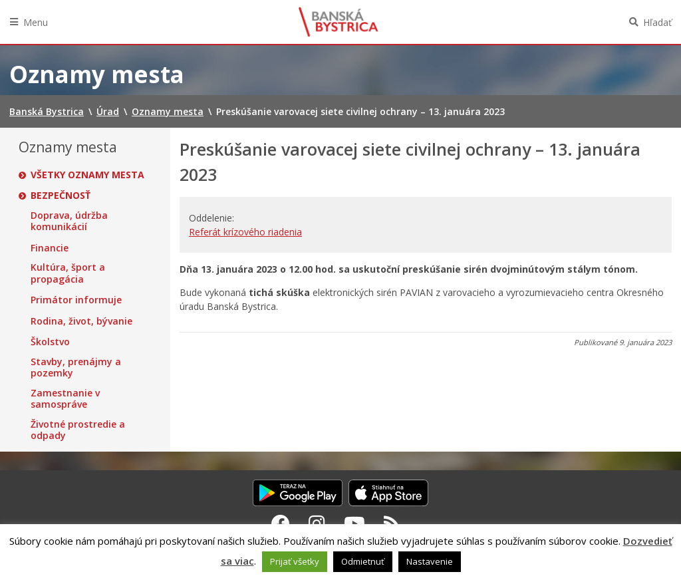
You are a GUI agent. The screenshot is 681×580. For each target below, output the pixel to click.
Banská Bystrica (338, 22)
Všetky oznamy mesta (87, 175)
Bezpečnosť (60, 196)
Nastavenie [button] (429, 561)
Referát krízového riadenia (245, 231)
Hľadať (657, 22)
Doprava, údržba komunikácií (69, 221)
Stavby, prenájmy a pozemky (76, 367)
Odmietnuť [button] (362, 561)
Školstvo (50, 342)
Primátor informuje (76, 300)
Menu (35, 22)
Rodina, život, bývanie (81, 321)
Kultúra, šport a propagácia (68, 273)
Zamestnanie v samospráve (65, 398)
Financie (49, 248)
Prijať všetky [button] (294, 561)
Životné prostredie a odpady (78, 430)
